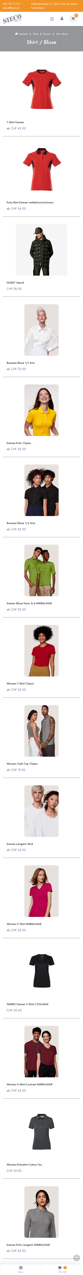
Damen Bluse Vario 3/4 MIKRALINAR (29, 603)
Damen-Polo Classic (19, 443)
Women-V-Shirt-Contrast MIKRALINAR (29, 1084)
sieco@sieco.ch (11, 8)
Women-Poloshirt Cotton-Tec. (25, 1165)
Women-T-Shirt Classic (20, 683)
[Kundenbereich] (61, 19)
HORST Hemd (15, 283)
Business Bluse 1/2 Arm (21, 523)
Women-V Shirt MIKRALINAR (24, 924)
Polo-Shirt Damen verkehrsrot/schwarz (30, 202)
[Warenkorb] (73, 19)
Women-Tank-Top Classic (22, 764)
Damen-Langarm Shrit (20, 844)
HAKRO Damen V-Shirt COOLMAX (28, 1004)
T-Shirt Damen (15, 122)
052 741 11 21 (11, 4)
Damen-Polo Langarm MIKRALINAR (28, 1245)
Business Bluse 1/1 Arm (21, 363)
